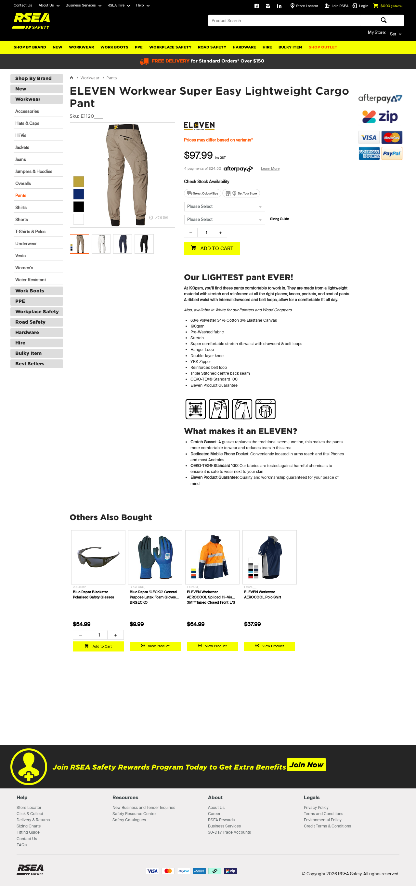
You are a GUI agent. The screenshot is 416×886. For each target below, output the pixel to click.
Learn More (270, 168)
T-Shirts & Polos (30, 231)
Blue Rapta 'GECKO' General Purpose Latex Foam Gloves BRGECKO (153, 597)
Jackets (22, 147)
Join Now (306, 765)
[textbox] (284, 20)
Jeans (20, 159)
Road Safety (212, 47)
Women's (24, 267)
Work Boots (114, 47)
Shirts (21, 207)
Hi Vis (20, 135)
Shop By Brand (30, 47)
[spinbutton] (205, 232)
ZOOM (161, 217)
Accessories (27, 111)
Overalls (23, 183)
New (57, 47)
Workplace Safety (170, 47)
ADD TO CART (216, 248)
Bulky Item (290, 47)
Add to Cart (102, 646)
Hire (267, 47)
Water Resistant (30, 279)
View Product (159, 646)
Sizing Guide (279, 219)
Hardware (244, 47)
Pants (20, 195)
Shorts (21, 219)
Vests (20, 255)
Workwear (81, 47)
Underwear (26, 243)
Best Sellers (30, 363)
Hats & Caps (27, 123)
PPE (139, 47)
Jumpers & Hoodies (33, 171)
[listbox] (224, 206)
